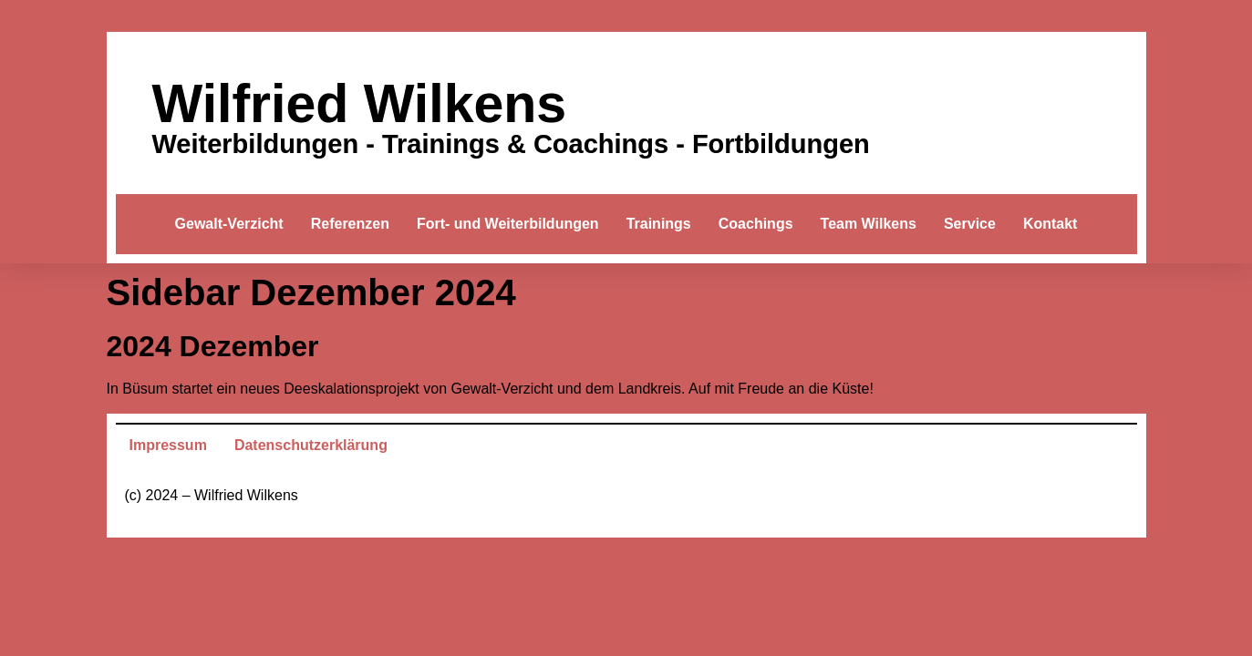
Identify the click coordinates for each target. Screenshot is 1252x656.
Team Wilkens (868, 223)
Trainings (658, 223)
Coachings (756, 223)
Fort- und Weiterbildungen (508, 223)
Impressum (168, 445)
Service (970, 223)
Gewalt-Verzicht (229, 223)
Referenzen (350, 223)
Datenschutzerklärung (311, 445)
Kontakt (1050, 223)
